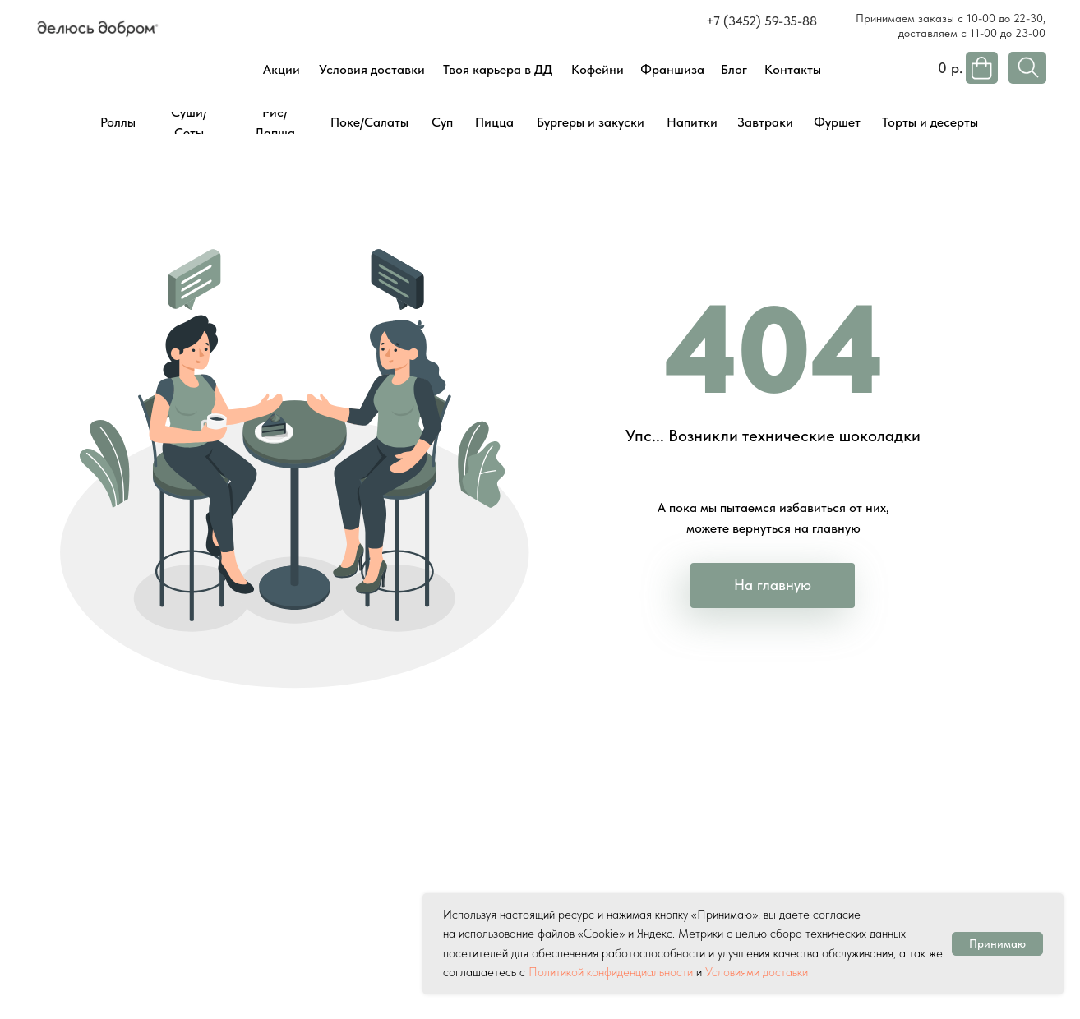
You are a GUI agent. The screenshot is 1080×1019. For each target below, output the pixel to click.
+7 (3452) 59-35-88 (761, 21)
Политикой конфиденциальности (610, 972)
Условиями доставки (756, 972)
